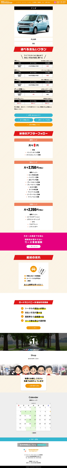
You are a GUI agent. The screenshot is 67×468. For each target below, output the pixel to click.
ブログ (43, 2)
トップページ (18, 2)
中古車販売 (34, 2)
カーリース (24, 2)
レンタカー (29, 2)
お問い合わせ (47, 2)
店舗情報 (39, 2)
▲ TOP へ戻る (33, 439)
